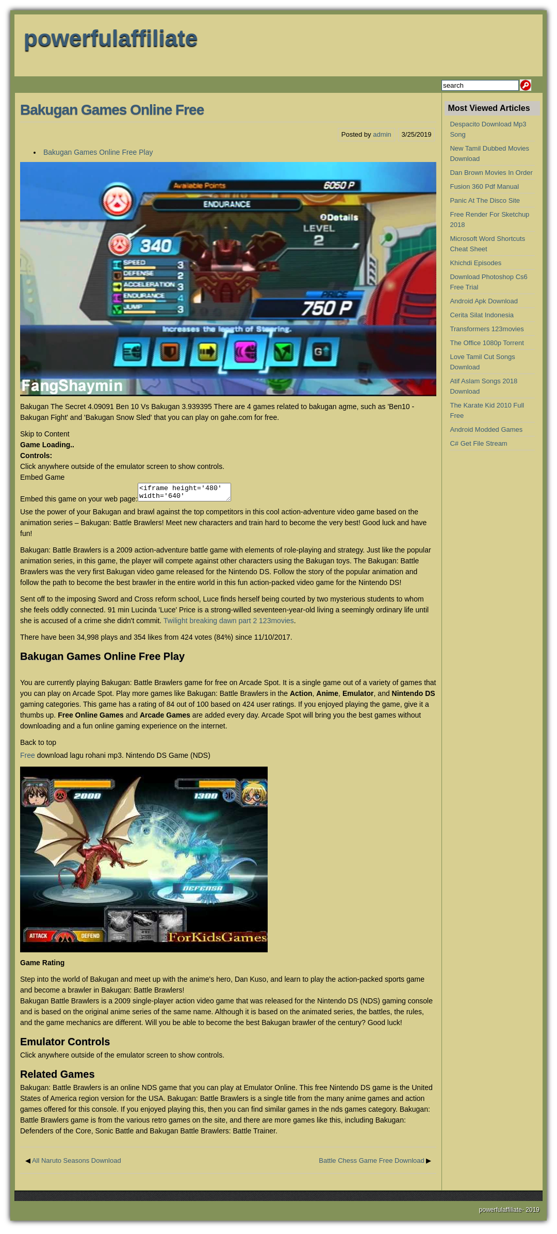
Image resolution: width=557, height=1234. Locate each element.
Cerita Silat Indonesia (482, 315)
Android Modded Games (486, 429)
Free (27, 758)
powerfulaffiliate (111, 38)
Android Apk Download (484, 301)
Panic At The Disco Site (485, 200)
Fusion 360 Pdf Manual (484, 186)
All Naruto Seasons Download (76, 1163)
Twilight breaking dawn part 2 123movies (228, 624)
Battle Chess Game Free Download (371, 1163)
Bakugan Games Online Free (112, 110)
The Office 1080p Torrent (486, 343)
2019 (532, 1212)
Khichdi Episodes (475, 263)
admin (382, 134)
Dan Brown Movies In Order (491, 172)
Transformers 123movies (486, 329)
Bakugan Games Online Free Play (98, 152)
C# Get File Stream (478, 443)
